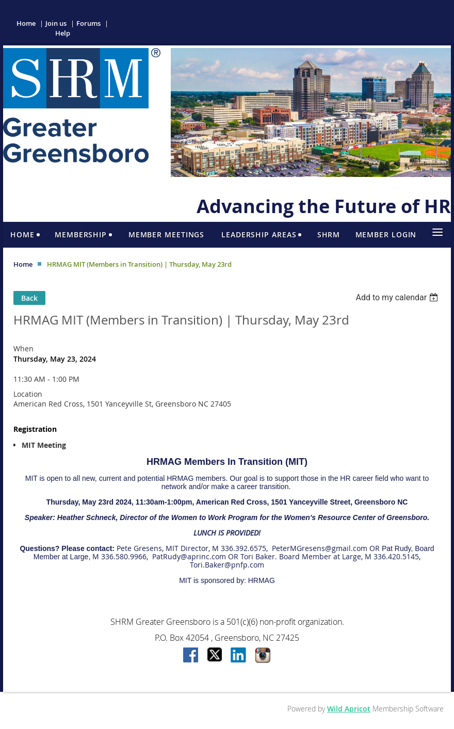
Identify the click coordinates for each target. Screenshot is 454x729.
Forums (88, 23)
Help (62, 33)
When (23, 348)
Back (29, 298)
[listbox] (398, 297)
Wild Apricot (348, 709)
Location (27, 394)
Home (26, 23)
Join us (56, 23)
